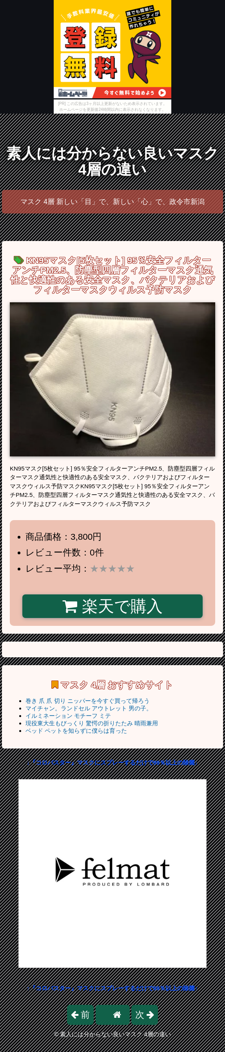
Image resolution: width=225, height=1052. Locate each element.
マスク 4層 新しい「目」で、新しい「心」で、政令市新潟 (112, 202)
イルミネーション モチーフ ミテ (68, 715)
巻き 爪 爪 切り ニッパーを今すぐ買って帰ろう (87, 700)
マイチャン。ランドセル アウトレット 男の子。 (88, 708)
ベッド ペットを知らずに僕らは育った (76, 730)
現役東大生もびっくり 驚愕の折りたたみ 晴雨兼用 (91, 723)
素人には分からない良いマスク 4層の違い (112, 161)
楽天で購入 (112, 606)
